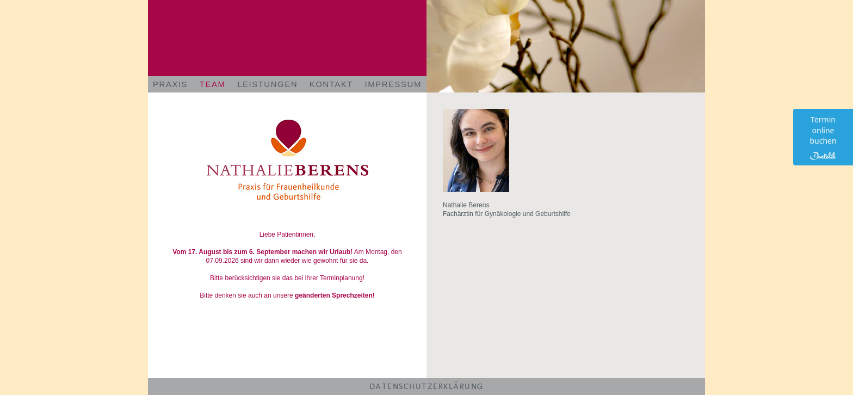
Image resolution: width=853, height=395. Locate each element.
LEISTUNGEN (267, 84)
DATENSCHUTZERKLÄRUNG (426, 386)
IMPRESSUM (393, 84)
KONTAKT (331, 84)
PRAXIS (170, 84)
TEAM (213, 84)
